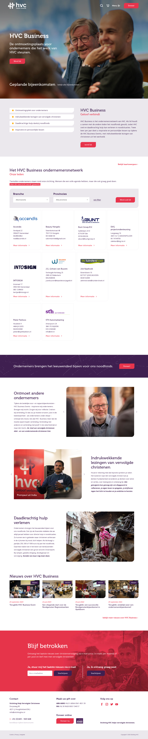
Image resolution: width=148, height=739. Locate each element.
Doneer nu (65, 721)
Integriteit (22, 734)
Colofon (12, 734)
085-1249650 (18, 289)
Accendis (17, 227)
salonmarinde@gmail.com (55, 238)
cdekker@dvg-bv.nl (118, 241)
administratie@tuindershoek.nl (92, 280)
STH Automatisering (55, 320)
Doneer (131, 6)
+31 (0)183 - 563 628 (20, 719)
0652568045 (50, 278)
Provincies (60, 193)
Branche (18, 193)
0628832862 (18, 236)
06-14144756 (116, 238)
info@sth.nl (50, 332)
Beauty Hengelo (53, 227)
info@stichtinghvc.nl (17, 712)
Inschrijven (63, 673)
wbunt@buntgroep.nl (86, 239)
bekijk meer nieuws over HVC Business (121, 618)
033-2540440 (51, 329)
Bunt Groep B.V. (85, 227)
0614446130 (50, 236)
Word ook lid (125, 200)
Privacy (17, 734)
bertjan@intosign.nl (20, 292)
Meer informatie (21, 245)
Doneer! (126, 366)
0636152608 (85, 278)
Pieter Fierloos (19, 320)
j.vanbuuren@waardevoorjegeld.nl (59, 280)
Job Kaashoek (86, 269)
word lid (88, 145)
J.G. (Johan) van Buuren (57, 269)
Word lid (17, 61)
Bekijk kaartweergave (128, 164)
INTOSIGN (18, 280)
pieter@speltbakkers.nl (22, 332)
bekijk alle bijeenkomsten (70, 85)
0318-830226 (83, 236)
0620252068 (18, 329)
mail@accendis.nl (19, 238)
